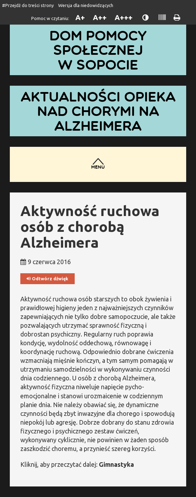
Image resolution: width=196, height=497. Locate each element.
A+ (80, 17)
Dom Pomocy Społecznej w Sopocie (98, 49)
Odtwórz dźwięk (47, 278)
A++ (100, 17)
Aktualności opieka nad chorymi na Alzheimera (98, 111)
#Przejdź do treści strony (28, 5)
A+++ (124, 17)
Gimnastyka (116, 464)
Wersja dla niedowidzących (85, 5)
